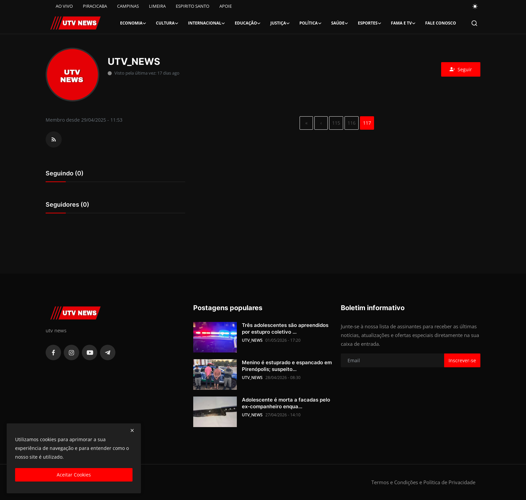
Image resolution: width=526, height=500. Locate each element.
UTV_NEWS (252, 340)
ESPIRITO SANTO (192, 6)
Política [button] (310, 23)
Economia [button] (133, 23)
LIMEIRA (157, 6)
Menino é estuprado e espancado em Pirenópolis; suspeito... (287, 365)
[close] (132, 430)
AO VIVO (64, 6)
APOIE (225, 6)
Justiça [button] (280, 23)
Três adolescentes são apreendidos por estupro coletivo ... (285, 328)
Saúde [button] (340, 23)
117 (367, 123)
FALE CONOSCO (440, 23)
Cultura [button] (167, 23)
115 (336, 123)
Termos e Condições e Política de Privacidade (423, 482)
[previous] (321, 123)
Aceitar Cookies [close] (74, 474)
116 (352, 123)
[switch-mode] (475, 6)
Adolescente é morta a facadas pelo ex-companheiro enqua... (286, 403)
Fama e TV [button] (403, 23)
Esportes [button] (370, 23)
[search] (474, 23)
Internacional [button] (206, 23)
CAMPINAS (128, 6)
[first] (306, 123)
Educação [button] (248, 23)
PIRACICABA (95, 6)
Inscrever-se (462, 360)
